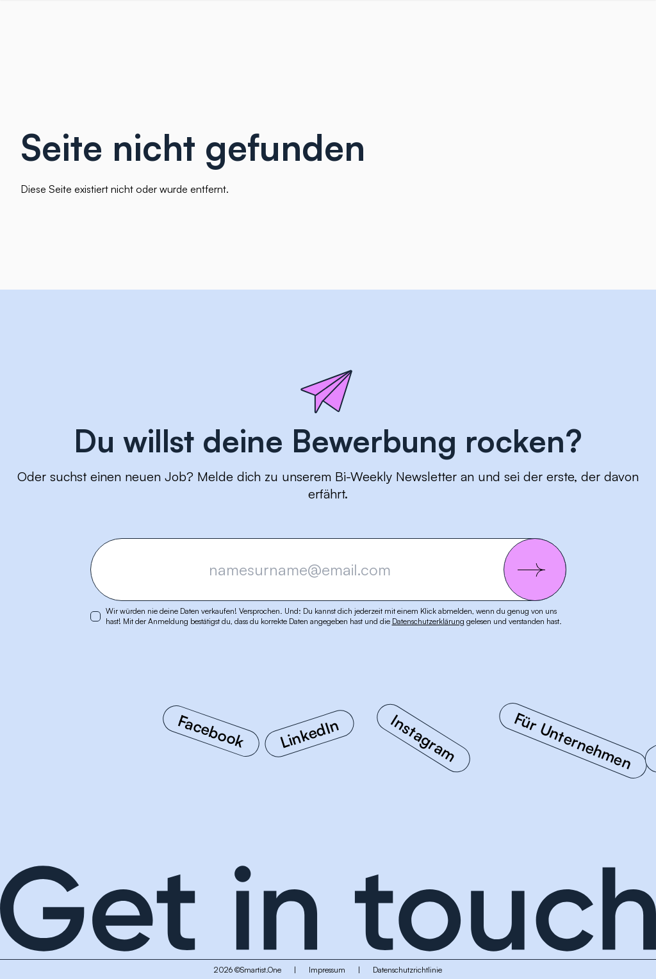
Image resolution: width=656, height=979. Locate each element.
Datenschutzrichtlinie (407, 970)
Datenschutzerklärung (428, 621)
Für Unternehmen (572, 741)
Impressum (327, 970)
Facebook (211, 731)
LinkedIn (309, 733)
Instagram (424, 738)
